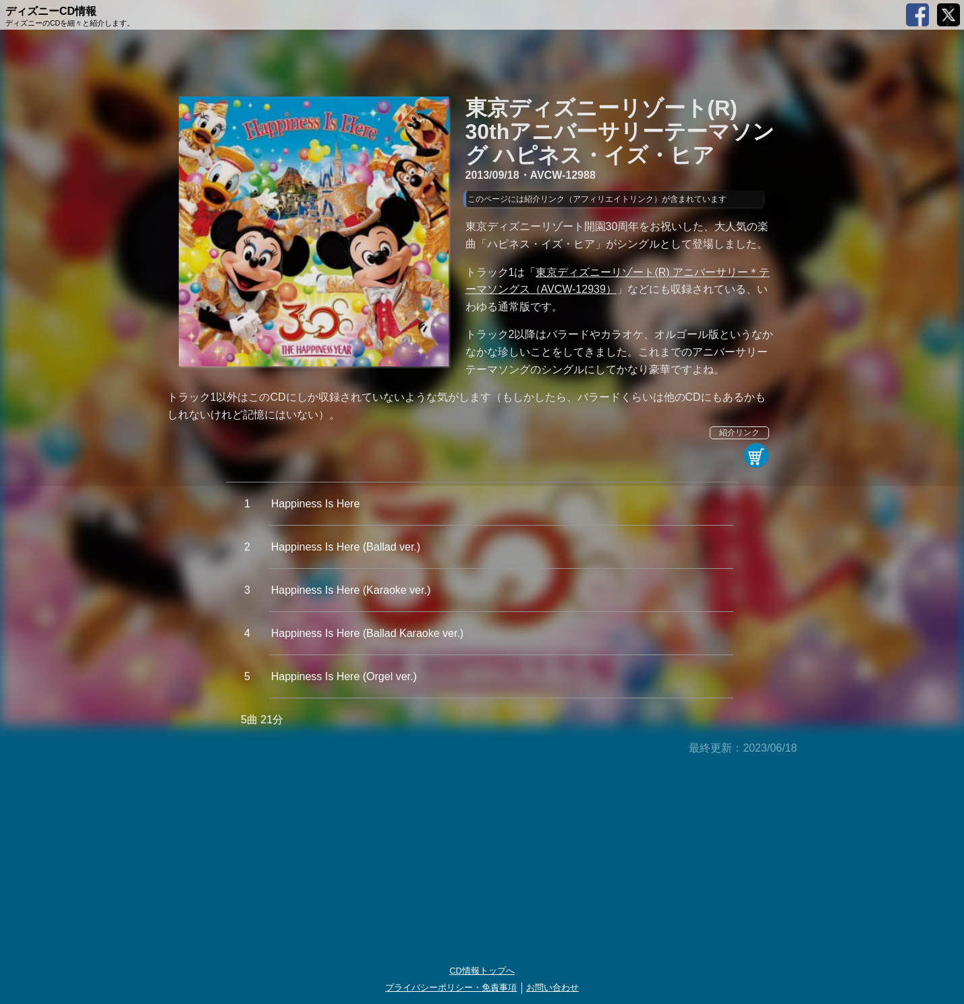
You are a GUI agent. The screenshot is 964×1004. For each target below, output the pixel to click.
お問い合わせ (552, 987)
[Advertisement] (482, 860)
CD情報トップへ (481, 971)
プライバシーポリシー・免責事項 (451, 987)
